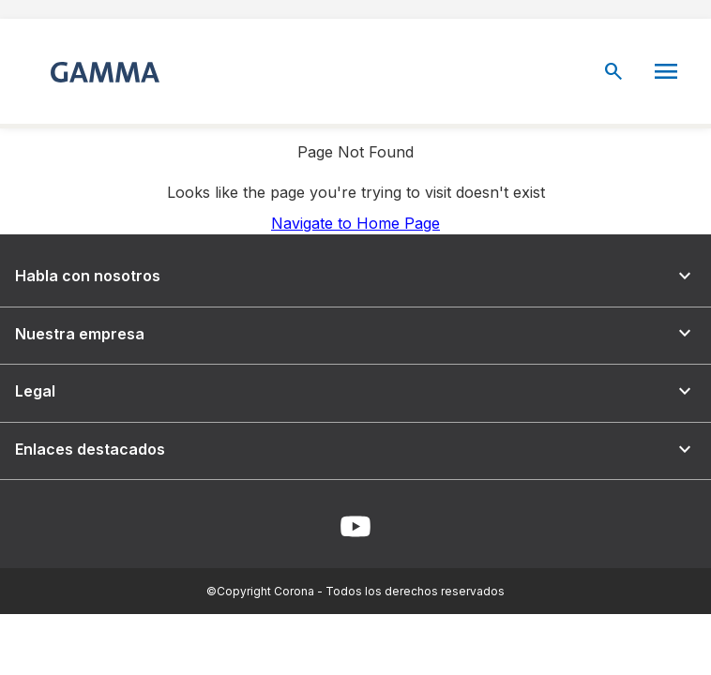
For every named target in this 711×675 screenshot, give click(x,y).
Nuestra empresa (355, 333)
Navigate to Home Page (355, 223)
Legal (355, 391)
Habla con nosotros (355, 276)
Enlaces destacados (355, 449)
